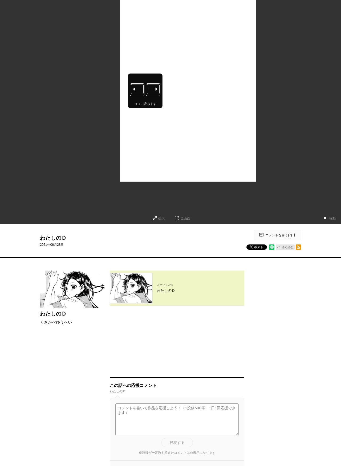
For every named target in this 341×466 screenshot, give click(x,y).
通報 (235, 416)
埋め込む (287, 247)
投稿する (177, 381)
